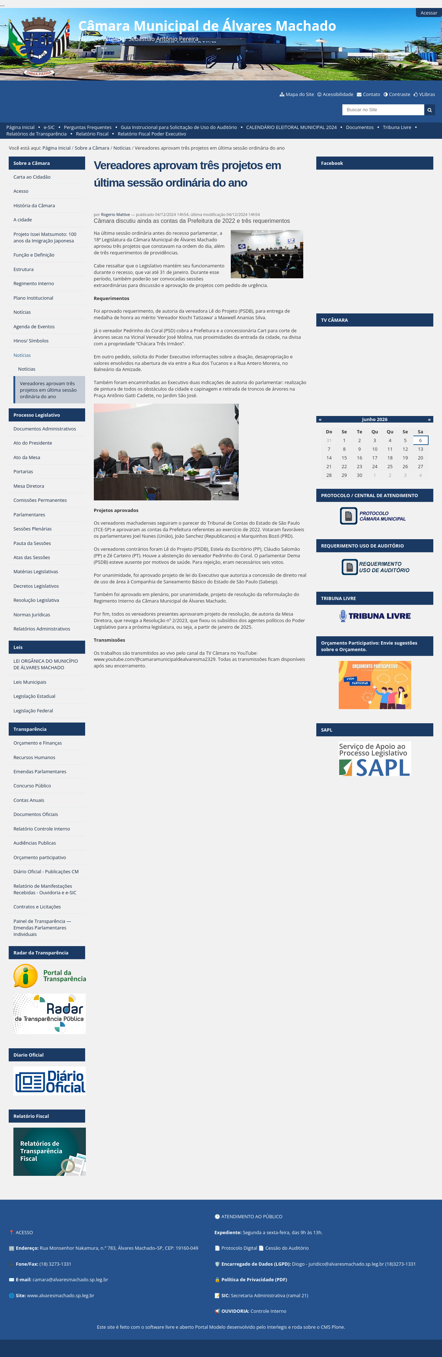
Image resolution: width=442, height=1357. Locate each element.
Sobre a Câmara (92, 148)
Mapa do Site (300, 94)
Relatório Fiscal (92, 133)
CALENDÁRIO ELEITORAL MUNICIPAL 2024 (291, 127)
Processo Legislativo (36, 415)
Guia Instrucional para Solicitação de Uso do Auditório (179, 127)
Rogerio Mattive (115, 214)
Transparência (30, 729)
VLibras (427, 94)
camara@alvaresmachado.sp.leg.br (70, 1279)
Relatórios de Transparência (37, 133)
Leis (17, 647)
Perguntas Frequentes (87, 127)
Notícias (122, 148)
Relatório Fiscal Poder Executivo (152, 133)
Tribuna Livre (397, 127)
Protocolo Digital (239, 1248)
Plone (338, 1327)
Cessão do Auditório (287, 1248)
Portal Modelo (210, 1327)
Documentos (360, 127)
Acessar (429, 12)
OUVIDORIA (234, 1311)
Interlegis (277, 1327)
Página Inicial (21, 127)
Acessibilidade (338, 94)
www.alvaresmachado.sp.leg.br (60, 1295)
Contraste (399, 94)
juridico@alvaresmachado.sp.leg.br (346, 1264)
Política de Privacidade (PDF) (254, 1279)
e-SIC (49, 127)
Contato (371, 94)
